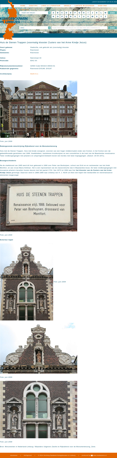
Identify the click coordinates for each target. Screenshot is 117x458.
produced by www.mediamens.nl (94, 455)
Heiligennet (28, 455)
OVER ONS (102, 5)
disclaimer (14, 455)
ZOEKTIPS (33, 5)
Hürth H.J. (34, 74)
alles (22, 28)
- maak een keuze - (28, 13)
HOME (22, 5)
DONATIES (24, 9)
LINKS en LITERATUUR (50, 5)
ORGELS (67, 5)
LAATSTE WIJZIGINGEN (84, 5)
